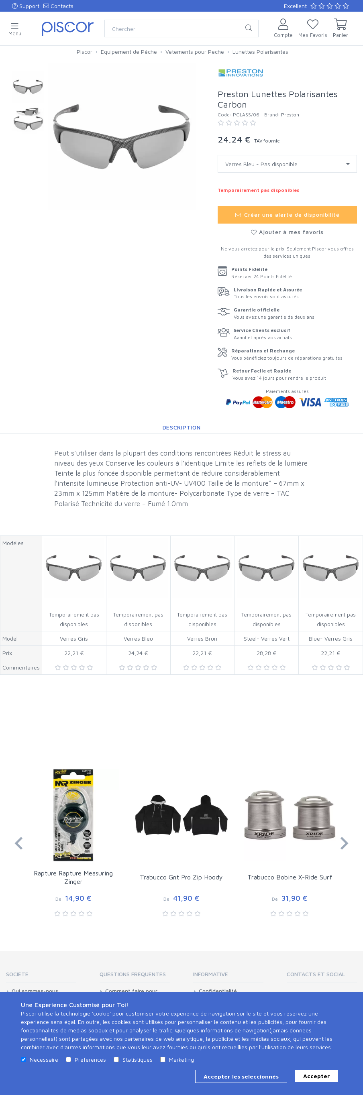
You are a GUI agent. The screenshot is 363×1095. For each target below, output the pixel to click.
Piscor (84, 51)
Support (25, 5)
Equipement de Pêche (129, 51)
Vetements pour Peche (194, 51)
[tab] (41, 977)
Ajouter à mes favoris (287, 231)
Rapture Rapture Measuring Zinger (73, 877)
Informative (210, 974)
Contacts (58, 5)
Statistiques (137, 1059)
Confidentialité (218, 991)
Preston (290, 114)
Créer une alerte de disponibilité (287, 214)
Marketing (181, 1059)
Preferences (90, 1059)
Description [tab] (182, 427)
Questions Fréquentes (133, 974)
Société (17, 974)
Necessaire (44, 1059)
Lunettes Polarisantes (260, 51)
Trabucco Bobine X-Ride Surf (289, 877)
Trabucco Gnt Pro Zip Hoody (181, 877)
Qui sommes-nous (35, 991)
